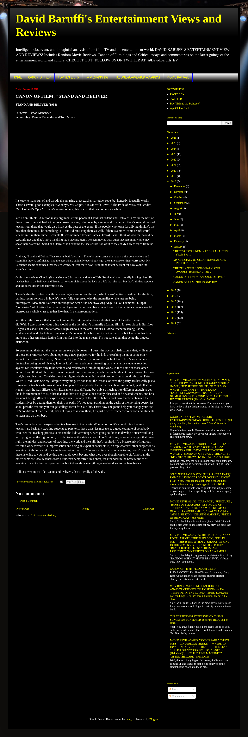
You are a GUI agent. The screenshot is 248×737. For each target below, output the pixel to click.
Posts (173, 689)
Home (86, 508)
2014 (174, 307)
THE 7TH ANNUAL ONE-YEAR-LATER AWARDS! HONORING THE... (196, 270)
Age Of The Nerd (179, 108)
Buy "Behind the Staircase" (185, 103)
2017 (174, 290)
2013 (174, 312)
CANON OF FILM (39, 77)
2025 (174, 143)
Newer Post (22, 508)
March (178, 235)
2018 (174, 181)
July (176, 213)
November (180, 191)
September (180, 202)
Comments (176, 696)
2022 (174, 159)
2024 (174, 148)
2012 (174, 318)
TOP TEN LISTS (68, 77)
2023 (174, 154)
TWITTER (176, 99)
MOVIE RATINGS (177, 77)
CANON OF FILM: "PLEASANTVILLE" (193, 568)
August (178, 208)
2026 (174, 137)
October (178, 197)
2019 (174, 176)
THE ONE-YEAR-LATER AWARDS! (137, 77)
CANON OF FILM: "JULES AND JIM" (195, 282)
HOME (17, 77)
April (177, 230)
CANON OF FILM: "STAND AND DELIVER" (199, 276)
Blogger (153, 719)
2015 (174, 301)
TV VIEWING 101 (96, 77)
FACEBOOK (177, 94)
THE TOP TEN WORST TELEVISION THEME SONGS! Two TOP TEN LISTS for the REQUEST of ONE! (199, 620)
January (178, 246)
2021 (174, 165)
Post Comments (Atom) (43, 515)
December (180, 186)
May (177, 224)
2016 (174, 295)
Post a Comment (29, 500)
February (179, 241)
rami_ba (130, 719)
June (177, 219)
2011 (174, 323)
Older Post (148, 508)
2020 (174, 170)
